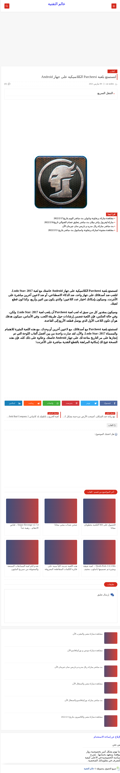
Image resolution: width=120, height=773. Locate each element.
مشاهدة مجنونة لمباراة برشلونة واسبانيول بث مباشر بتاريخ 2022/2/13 (80, 230)
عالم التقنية (56, 4)
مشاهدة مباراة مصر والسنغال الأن (87, 683)
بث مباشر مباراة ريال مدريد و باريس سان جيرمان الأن (87, 226)
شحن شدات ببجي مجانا (65, 525)
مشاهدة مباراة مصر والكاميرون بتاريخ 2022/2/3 (81, 717)
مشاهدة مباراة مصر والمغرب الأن (87, 634)
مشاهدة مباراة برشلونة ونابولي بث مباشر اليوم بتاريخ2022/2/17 (83, 218)
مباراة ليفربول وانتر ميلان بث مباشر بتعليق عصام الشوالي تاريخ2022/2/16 (78, 222)
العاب (111, 71)
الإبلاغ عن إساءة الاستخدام (106, 737)
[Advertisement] (60, 41)
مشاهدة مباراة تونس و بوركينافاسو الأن (84, 650)
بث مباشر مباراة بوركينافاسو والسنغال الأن (83, 700)
